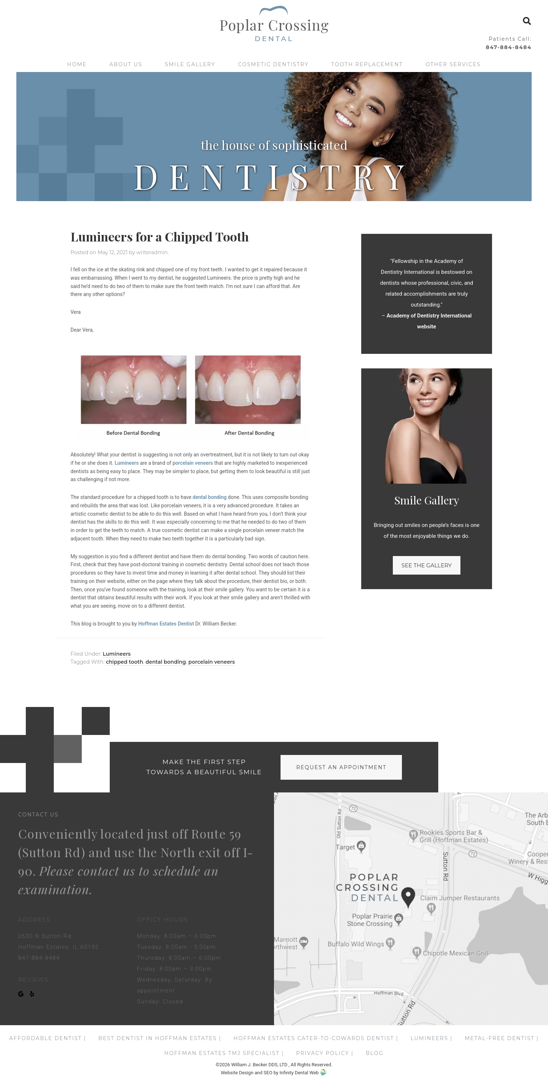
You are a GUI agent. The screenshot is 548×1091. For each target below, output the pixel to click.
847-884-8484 (509, 47)
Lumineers (127, 463)
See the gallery (427, 565)
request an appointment (341, 767)
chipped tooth (124, 662)
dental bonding (210, 497)
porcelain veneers (193, 463)
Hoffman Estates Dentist (166, 624)
